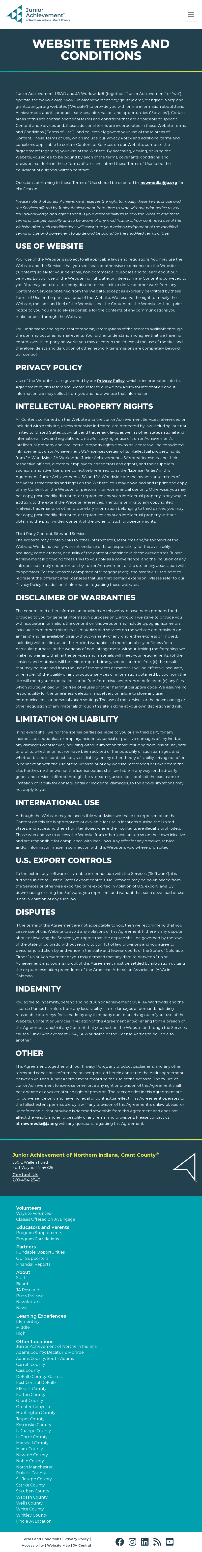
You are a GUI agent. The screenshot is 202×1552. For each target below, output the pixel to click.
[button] (120, 1542)
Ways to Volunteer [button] (34, 1213)
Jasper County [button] (30, 1419)
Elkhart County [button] (31, 1388)
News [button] (21, 1308)
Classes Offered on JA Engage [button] (45, 1219)
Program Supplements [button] (39, 1232)
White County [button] (30, 1509)
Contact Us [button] (25, 1175)
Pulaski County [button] (31, 1473)
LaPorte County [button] (32, 1437)
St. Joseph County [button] (34, 1479)
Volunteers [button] (28, 1208)
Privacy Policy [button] (76, 1539)
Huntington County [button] (36, 1412)
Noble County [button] (30, 1461)
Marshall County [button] (32, 1443)
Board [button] (22, 1284)
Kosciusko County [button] (33, 1424)
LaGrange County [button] (33, 1430)
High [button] (21, 1333)
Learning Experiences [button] (41, 1316)
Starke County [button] (30, 1485)
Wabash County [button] (32, 1497)
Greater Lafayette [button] (34, 1406)
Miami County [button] (29, 1448)
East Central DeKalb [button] (36, 1382)
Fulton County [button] (30, 1394)
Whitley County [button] (31, 1515)
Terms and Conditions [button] (41, 1539)
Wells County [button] (29, 1503)
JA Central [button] (82, 1545)
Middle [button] (23, 1327)
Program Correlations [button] (37, 1239)
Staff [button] (21, 1277)
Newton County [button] (32, 1455)
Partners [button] (26, 1247)
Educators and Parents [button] (42, 1227)
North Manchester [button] (34, 1467)
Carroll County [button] (30, 1364)
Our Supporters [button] (32, 1258)
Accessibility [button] (33, 1545)
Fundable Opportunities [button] (40, 1252)
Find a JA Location (34, 1521)
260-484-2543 (26, 1180)
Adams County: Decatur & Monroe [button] (50, 1352)
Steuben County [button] (32, 1491)
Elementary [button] (28, 1321)
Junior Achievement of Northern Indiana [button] (56, 1346)
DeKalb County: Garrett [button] (39, 1376)
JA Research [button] (28, 1289)
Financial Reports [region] (33, 1264)
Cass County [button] (28, 1370)
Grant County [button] (29, 1400)
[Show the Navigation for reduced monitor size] (191, 15)
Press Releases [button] (30, 1295)
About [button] (23, 1272)
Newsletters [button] (28, 1302)
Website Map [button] (58, 1545)
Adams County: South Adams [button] (45, 1358)
